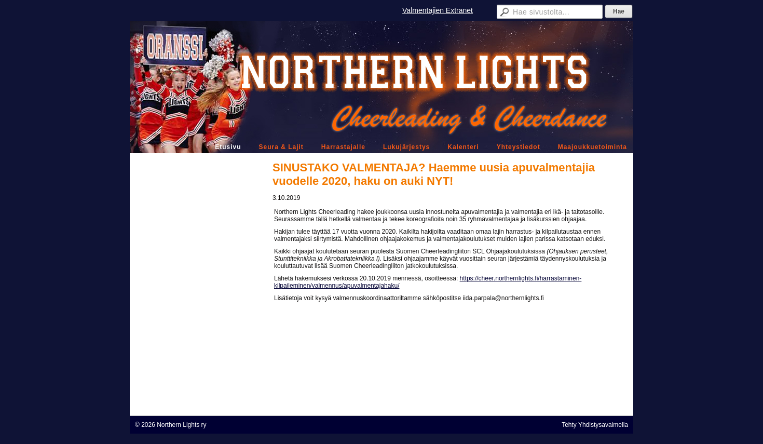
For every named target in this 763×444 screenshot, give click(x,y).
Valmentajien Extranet (437, 10)
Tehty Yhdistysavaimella (595, 424)
